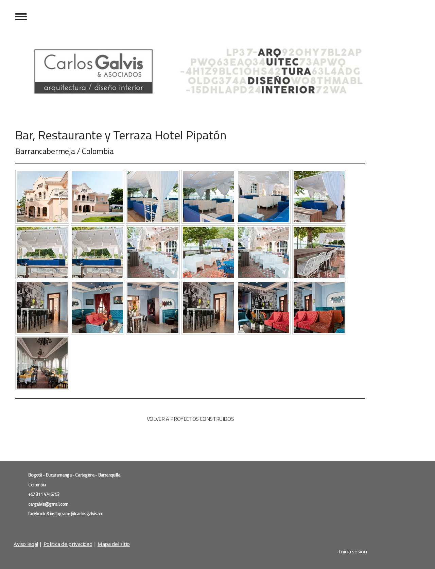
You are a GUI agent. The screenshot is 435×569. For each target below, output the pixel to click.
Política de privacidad (68, 543)
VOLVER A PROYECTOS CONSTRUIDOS (190, 419)
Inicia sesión (353, 551)
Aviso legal (26, 543)
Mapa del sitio (114, 543)
